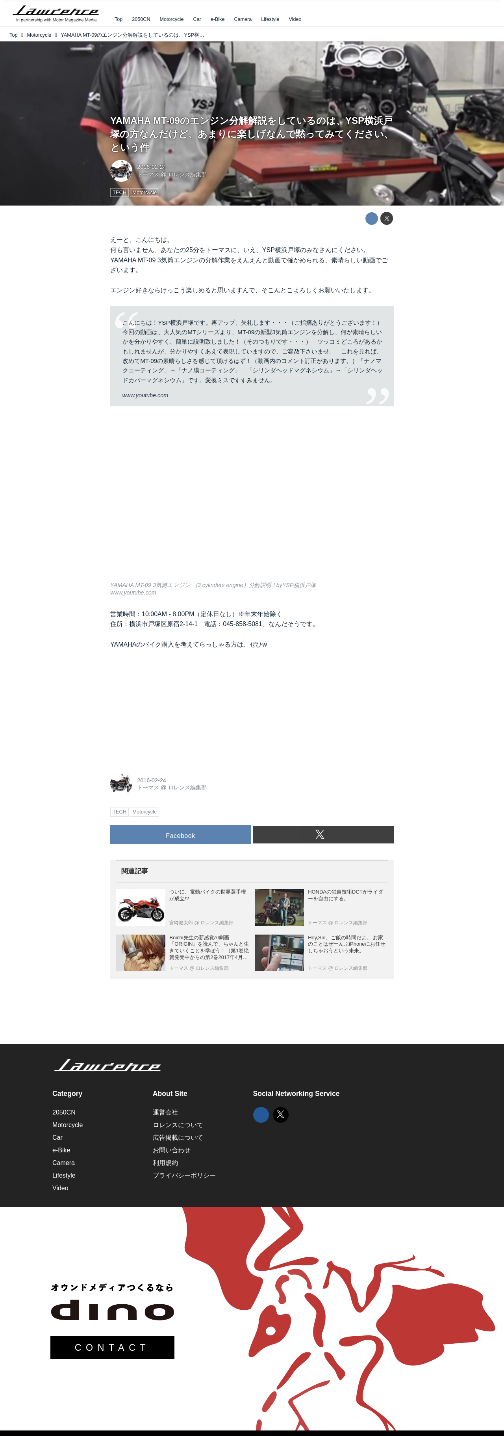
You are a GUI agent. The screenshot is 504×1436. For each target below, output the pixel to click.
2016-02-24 (151, 167)
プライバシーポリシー (184, 1175)
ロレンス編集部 (187, 174)
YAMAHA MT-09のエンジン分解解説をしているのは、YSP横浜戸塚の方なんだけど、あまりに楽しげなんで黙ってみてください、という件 (251, 133)
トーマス (148, 174)
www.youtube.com (145, 395)
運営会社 (165, 1112)
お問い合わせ (172, 1150)
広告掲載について (178, 1137)
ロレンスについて (178, 1125)
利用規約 (165, 1162)
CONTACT (112, 1348)
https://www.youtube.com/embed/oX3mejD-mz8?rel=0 (252, 499)
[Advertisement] (169, 709)
